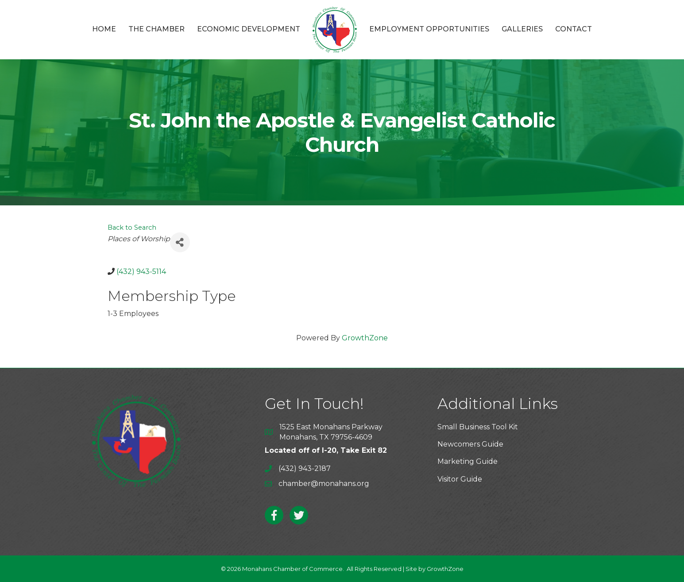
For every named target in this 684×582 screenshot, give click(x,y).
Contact (573, 29)
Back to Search (132, 227)
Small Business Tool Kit (477, 427)
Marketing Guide (467, 461)
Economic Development (248, 29)
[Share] (180, 242)
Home (104, 29)
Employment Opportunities (429, 29)
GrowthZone (365, 338)
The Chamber (156, 29)
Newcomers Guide (470, 444)
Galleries (522, 29)
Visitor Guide (459, 479)
